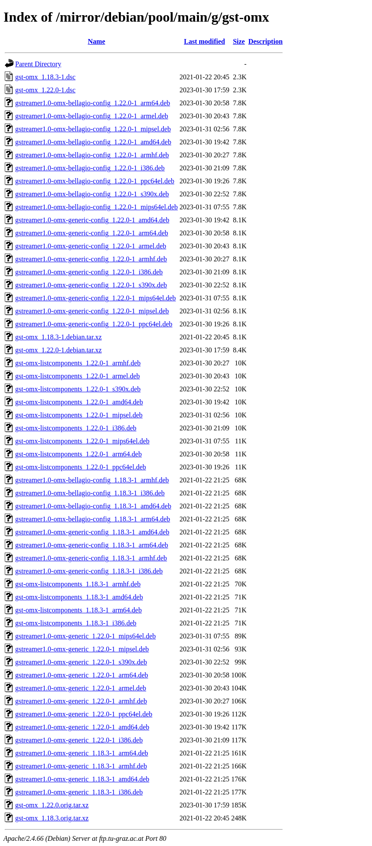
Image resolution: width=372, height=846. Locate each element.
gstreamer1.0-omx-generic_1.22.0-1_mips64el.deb (85, 636)
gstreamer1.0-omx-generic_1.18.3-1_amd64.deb (82, 779)
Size (239, 41)
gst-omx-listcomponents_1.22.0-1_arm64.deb (78, 454)
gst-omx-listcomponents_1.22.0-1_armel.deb (77, 376)
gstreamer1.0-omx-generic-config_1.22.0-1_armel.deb (90, 246)
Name (96, 41)
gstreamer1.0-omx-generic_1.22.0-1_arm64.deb (81, 675)
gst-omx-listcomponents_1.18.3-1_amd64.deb (79, 597)
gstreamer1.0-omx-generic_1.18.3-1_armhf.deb (81, 766)
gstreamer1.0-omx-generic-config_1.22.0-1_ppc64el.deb (94, 324)
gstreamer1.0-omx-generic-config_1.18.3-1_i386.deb (89, 571)
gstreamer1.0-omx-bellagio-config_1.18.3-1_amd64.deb (93, 506)
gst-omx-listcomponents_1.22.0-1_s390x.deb (77, 389)
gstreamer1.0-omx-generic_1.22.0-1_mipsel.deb (82, 649)
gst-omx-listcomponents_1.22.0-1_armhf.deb (77, 363)
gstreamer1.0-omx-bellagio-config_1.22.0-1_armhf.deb (92, 155)
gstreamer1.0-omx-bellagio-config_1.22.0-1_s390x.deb (92, 194)
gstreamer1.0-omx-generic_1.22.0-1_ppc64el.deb (83, 714)
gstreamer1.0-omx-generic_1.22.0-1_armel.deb (80, 688)
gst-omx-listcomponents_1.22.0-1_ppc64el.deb (80, 467)
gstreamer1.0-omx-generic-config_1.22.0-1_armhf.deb (91, 259)
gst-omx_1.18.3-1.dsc (45, 77)
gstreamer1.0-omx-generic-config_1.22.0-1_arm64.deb (91, 233)
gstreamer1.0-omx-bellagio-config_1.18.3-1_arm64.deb (92, 519)
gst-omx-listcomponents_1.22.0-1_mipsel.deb (79, 415)
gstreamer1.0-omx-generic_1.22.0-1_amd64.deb (82, 727)
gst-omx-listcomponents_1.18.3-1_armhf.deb (77, 584)
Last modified (204, 41)
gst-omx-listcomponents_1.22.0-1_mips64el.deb (82, 441)
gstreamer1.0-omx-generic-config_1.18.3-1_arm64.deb (91, 545)
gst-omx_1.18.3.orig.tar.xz (51, 818)
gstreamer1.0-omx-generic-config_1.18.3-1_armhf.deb (91, 558)
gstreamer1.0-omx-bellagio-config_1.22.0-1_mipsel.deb (93, 129)
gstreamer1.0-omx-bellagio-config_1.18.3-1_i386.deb (90, 493)
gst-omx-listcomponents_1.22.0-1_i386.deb (76, 428)
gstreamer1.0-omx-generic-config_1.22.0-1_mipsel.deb (92, 311)
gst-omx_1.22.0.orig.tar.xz (51, 805)
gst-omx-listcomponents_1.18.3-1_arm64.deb (78, 610)
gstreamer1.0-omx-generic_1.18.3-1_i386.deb (79, 792)
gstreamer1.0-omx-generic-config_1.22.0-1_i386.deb (89, 272)
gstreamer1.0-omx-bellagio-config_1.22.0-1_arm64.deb (92, 103)
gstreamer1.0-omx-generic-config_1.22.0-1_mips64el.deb (95, 298)
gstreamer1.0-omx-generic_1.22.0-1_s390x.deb (81, 662)
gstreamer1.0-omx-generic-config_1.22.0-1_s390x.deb (91, 285)
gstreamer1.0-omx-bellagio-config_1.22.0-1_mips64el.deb (96, 207)
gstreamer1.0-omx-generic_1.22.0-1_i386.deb (79, 740)
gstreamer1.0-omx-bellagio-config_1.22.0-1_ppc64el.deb (94, 181)
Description (265, 41)
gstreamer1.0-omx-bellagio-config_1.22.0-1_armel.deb (91, 116)
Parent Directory (38, 64)
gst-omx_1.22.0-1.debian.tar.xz (58, 350)
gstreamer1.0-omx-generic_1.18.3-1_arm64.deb (81, 753)
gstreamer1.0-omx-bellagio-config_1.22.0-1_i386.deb (90, 168)
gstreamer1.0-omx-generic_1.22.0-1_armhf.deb (81, 701)
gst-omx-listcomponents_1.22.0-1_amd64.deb (79, 402)
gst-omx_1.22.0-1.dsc (45, 90)
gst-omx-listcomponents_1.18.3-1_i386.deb (76, 623)
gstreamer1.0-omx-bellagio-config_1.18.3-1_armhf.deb (92, 480)
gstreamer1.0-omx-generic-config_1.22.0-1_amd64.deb (92, 220)
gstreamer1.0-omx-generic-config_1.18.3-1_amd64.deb (92, 532)
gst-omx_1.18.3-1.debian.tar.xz (58, 337)
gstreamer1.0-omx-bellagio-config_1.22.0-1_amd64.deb (93, 142)
